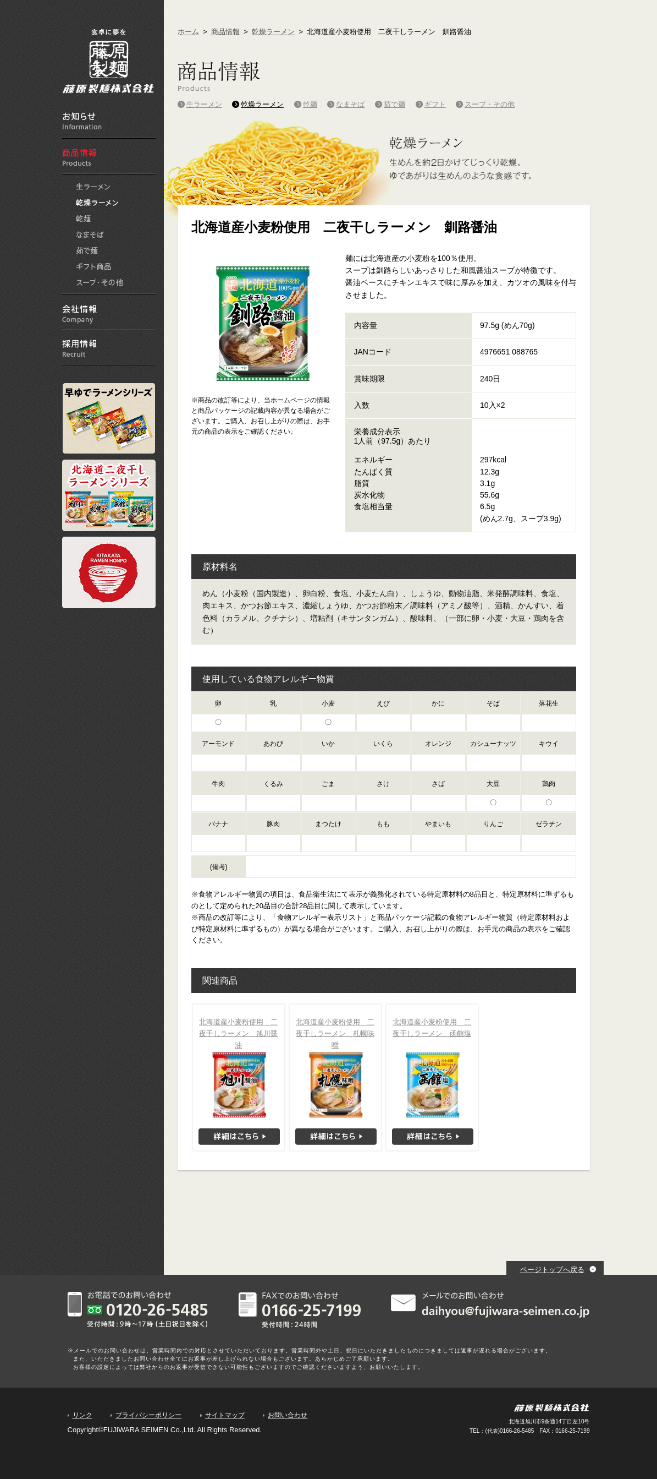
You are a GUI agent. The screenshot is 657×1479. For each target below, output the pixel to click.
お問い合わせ (287, 1415)
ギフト (94, 266)
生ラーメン (93, 186)
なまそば (91, 234)
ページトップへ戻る (552, 1269)
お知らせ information (109, 121)
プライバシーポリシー (148, 1415)
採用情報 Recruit (109, 348)
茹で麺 (87, 250)
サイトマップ (225, 1415)
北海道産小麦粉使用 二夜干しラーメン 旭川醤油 (238, 1033)
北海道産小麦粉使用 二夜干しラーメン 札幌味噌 (335, 1033)
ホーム (188, 32)
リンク (82, 1415)
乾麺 (84, 218)
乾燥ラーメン (97, 202)
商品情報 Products (109, 156)
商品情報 (225, 32)
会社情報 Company (109, 312)
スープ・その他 (100, 282)
